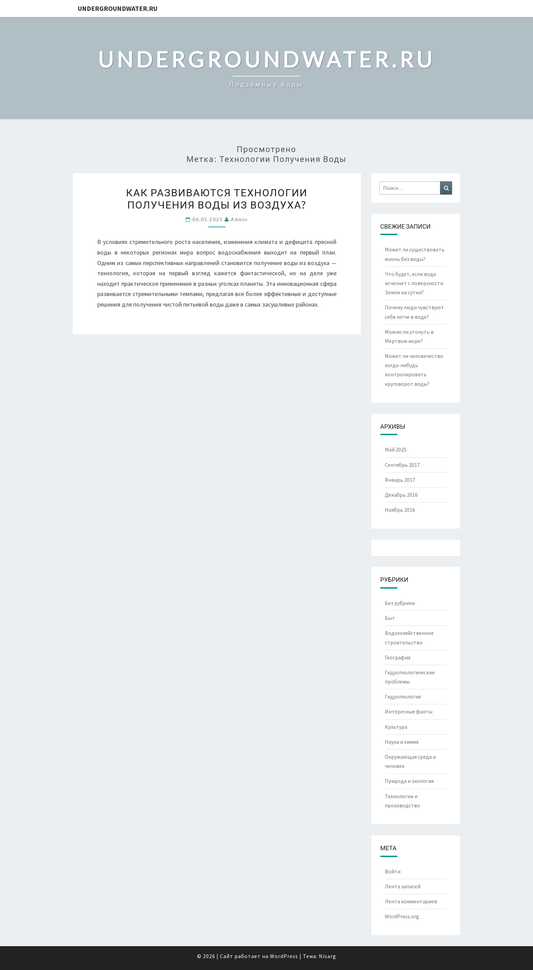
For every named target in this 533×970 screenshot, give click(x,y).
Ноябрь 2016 (400, 509)
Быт (390, 617)
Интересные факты (408, 711)
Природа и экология (409, 780)
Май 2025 (396, 449)
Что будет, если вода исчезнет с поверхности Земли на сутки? (414, 283)
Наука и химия (401, 741)
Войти (392, 871)
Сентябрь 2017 (402, 464)
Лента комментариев (411, 901)
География (397, 657)
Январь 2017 (400, 479)
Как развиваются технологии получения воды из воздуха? (217, 198)
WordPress (284, 956)
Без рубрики (400, 602)
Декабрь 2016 (401, 494)
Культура (396, 726)
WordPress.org (402, 916)
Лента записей (402, 886)
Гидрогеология (403, 696)
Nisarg (327, 956)
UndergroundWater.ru (117, 8)
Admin (239, 219)
